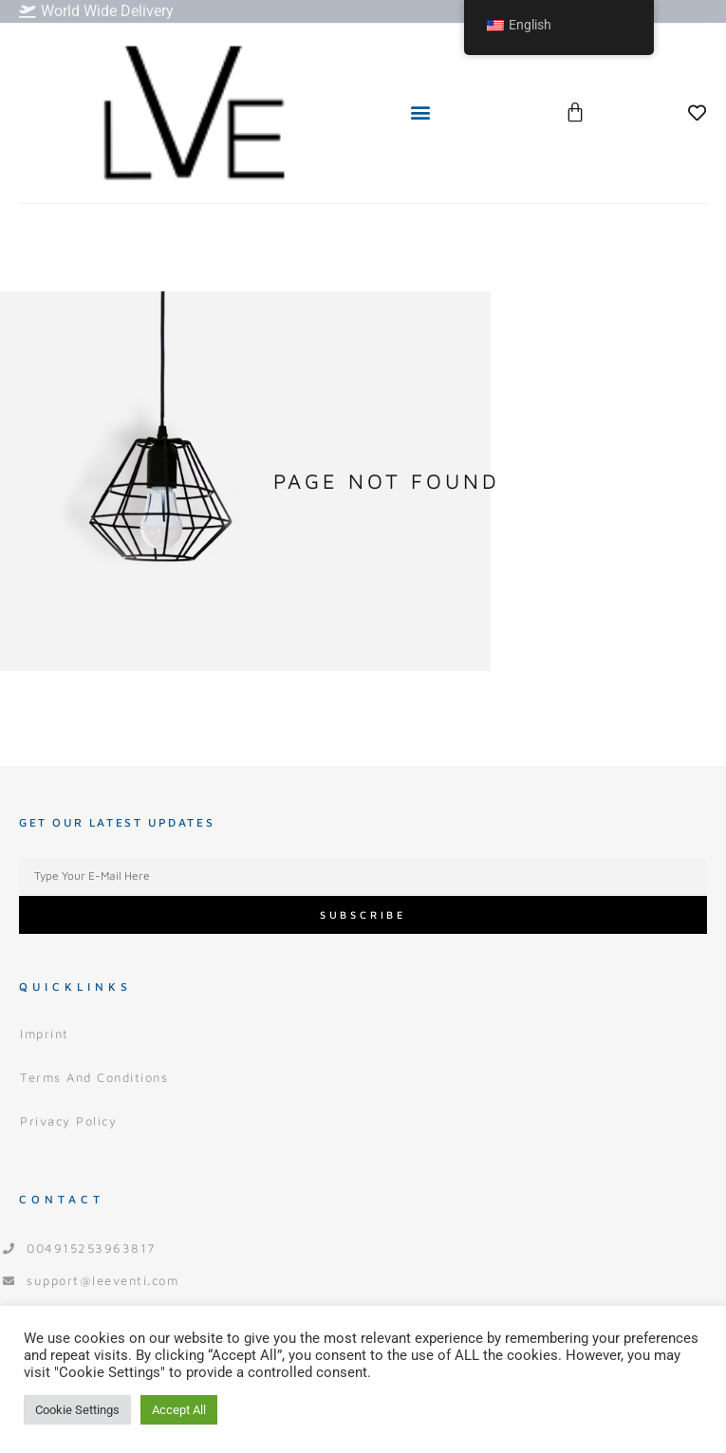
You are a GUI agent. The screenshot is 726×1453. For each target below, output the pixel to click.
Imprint (44, 1033)
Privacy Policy (68, 1120)
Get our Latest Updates (116, 822)
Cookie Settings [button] (77, 1410)
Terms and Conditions (94, 1077)
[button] (420, 112)
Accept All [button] (179, 1410)
